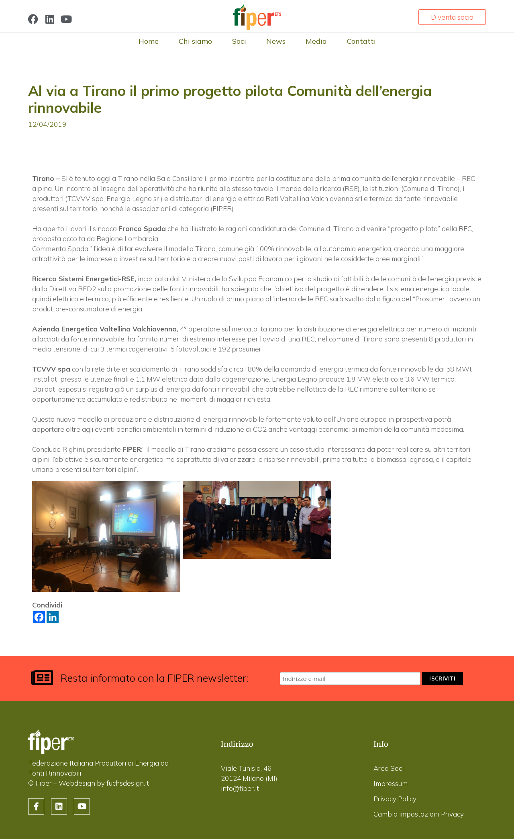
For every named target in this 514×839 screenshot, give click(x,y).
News (276, 41)
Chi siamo (195, 41)
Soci (239, 41)
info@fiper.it (240, 788)
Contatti (361, 41)
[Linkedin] (53, 617)
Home (149, 41)
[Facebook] (39, 617)
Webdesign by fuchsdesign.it (104, 783)
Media (316, 41)
